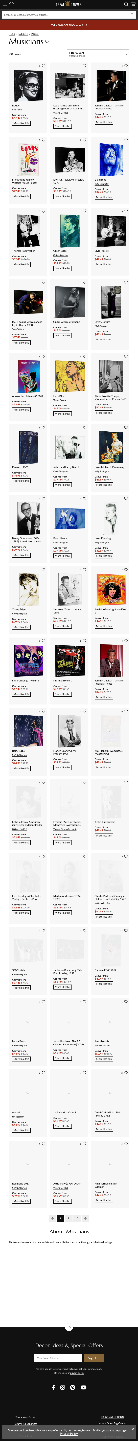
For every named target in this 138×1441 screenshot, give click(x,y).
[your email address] (58, 1358)
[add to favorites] (47, 41)
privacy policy (77, 1372)
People (35, 33)
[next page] (85, 1218)
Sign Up (93, 1358)
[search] (126, 4)
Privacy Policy (69, 1433)
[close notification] (133, 1429)
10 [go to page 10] (76, 1218)
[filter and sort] (98, 54)
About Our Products (112, 1416)
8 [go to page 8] (60, 1218)
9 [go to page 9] (68, 1218)
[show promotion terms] (69, 25)
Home (12, 33)
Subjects (23, 33)
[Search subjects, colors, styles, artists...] (69, 15)
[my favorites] (11, 4)
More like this (21, 123)
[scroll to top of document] (69, 1331)
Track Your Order (25, 1417)
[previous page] (52, 1218)
